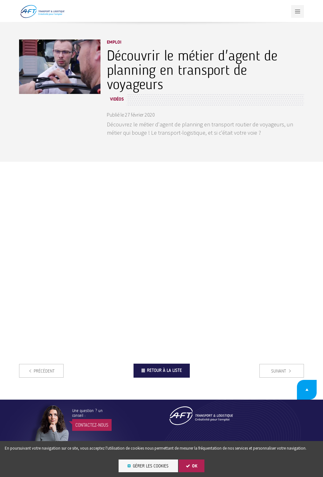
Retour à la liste (164, 370)
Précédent (44, 371)
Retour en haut (307, 390)
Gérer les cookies (150, 466)
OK (194, 466)
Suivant (278, 371)
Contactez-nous (91, 425)
